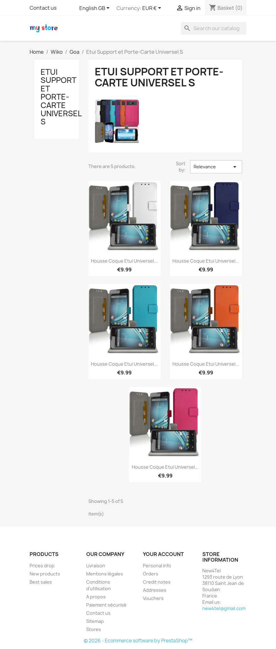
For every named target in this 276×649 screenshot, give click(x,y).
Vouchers (153, 598)
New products (45, 574)
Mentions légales (104, 574)
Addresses (154, 590)
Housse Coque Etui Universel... (124, 261)
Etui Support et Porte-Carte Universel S (61, 97)
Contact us (43, 7)
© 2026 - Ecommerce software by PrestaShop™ (138, 640)
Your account (163, 554)
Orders (150, 574)
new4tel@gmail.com (223, 608)
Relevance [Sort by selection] (216, 167)
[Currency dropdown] (152, 8)
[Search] (213, 28)
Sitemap (95, 621)
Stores (93, 629)
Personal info (157, 566)
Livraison (95, 566)
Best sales (41, 582)
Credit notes (157, 582)
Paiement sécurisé (106, 605)
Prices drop (42, 566)
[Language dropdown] (95, 8)
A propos (96, 597)
